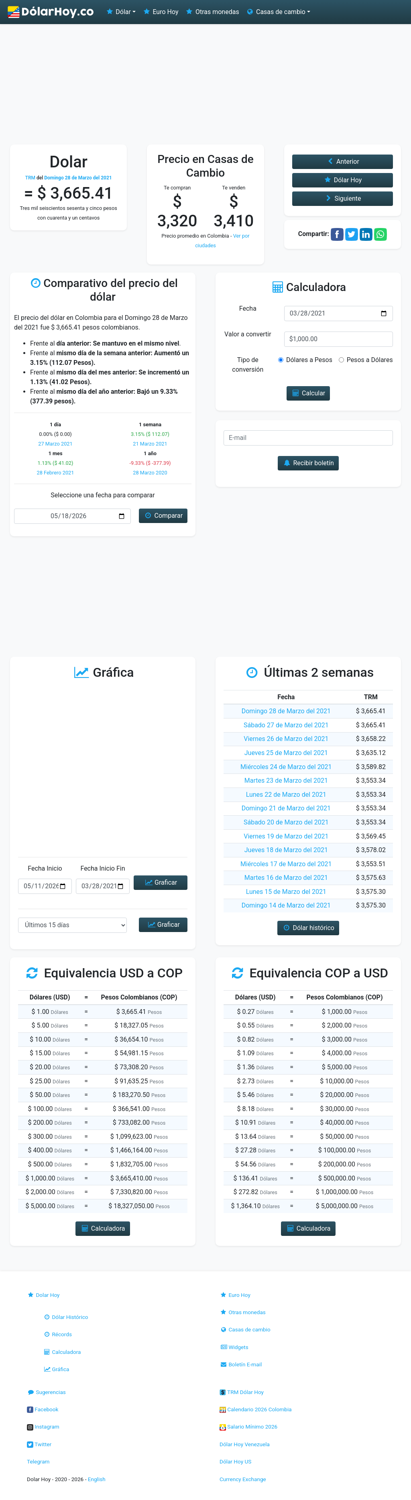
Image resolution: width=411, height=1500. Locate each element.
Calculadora (62, 1352)
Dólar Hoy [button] (342, 180)
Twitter (39, 1444)
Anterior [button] (342, 161)
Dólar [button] (118, 12)
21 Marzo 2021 (150, 444)
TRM (30, 178)
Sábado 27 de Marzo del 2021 (286, 725)
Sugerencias (46, 1392)
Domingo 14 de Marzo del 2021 (286, 905)
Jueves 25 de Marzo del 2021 (286, 753)
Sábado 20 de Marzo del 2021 (286, 822)
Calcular (308, 393)
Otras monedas (212, 12)
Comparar (163, 515)
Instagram (43, 1426)
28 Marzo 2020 (150, 473)
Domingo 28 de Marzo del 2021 (286, 711)
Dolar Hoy (43, 1295)
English (97, 1479)
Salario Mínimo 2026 (248, 1426)
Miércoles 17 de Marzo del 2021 (286, 864)
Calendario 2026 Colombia (256, 1409)
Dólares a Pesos (309, 360)
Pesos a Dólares (370, 360)
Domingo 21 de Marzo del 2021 (286, 808)
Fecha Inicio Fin (102, 868)
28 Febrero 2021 (55, 473)
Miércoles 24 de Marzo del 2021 (286, 767)
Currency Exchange (243, 1479)
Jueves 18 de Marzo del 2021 (286, 850)
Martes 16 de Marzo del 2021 (286, 877)
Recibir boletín (308, 463)
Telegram (38, 1461)
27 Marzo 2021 (55, 444)
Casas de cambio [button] (275, 12)
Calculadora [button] (102, 1228)
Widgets (234, 1347)
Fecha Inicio (45, 868)
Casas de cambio (245, 1329)
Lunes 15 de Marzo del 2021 (286, 892)
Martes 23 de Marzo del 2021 (286, 780)
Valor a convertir (247, 334)
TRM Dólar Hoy (242, 1392)
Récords (57, 1334)
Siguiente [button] (342, 198)
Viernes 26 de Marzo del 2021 (286, 739)
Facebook (42, 1409)
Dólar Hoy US (235, 1461)
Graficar (160, 882)
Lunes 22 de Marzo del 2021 (286, 794)
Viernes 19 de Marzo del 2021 (286, 836)
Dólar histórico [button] (308, 928)
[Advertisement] (205, 84)
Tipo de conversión (247, 364)
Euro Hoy (160, 12)
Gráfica (56, 1369)
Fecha (247, 308)
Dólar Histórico (65, 1317)
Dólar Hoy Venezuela (245, 1444)
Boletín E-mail (241, 1364)
